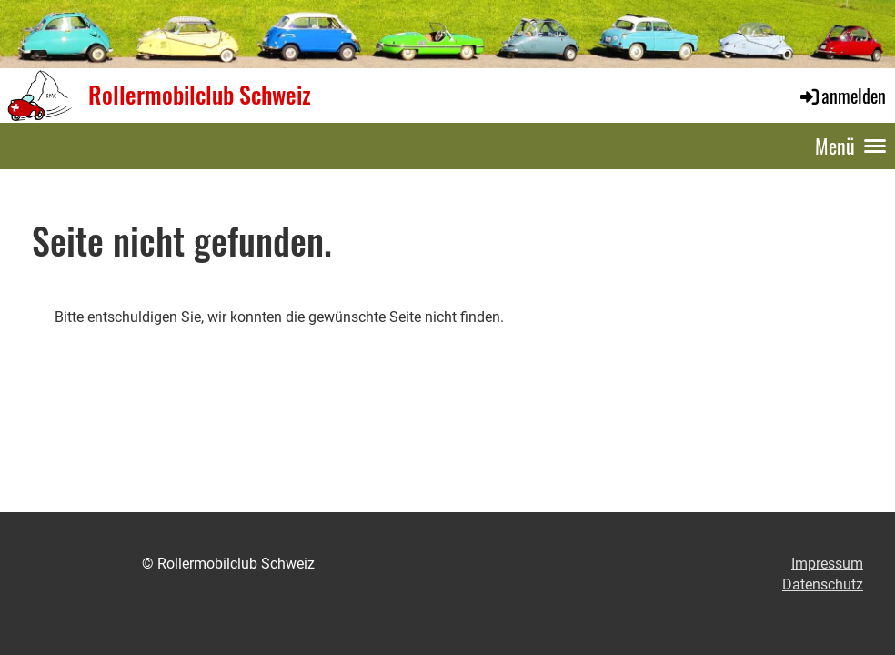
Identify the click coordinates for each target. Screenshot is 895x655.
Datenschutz (822, 584)
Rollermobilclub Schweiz (199, 94)
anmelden (842, 95)
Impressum (827, 563)
